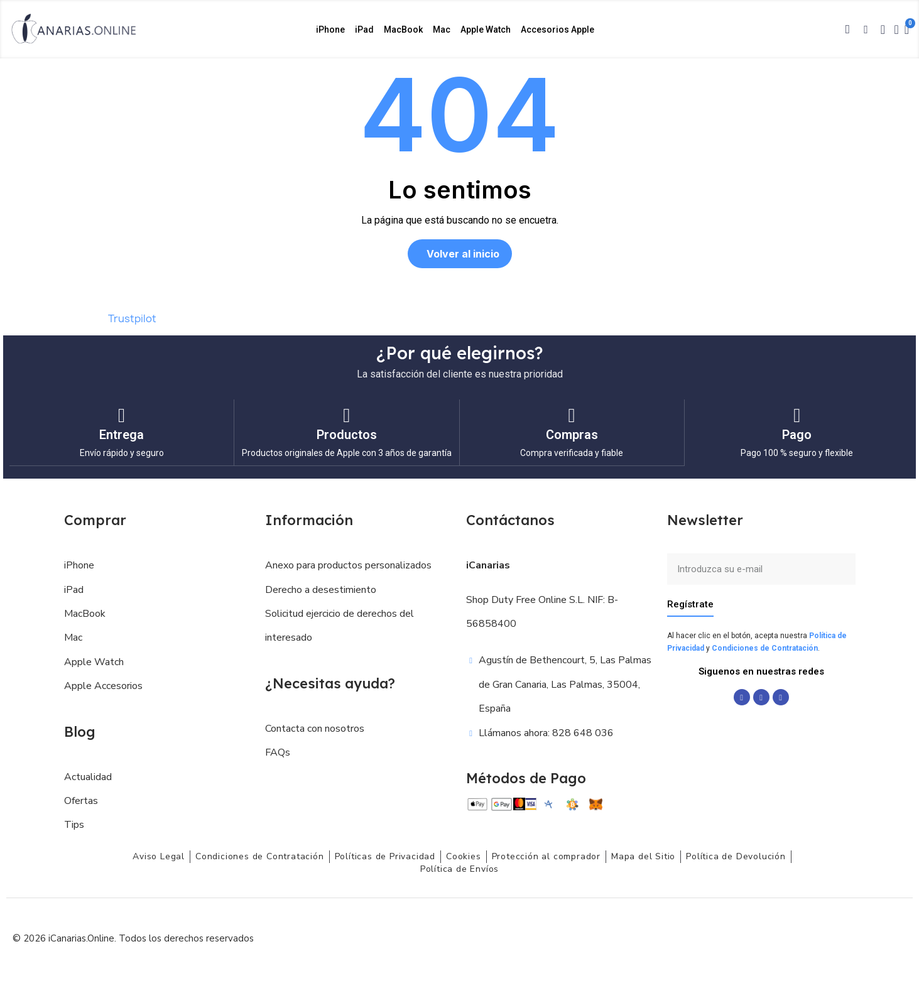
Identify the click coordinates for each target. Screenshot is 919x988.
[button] (847, 29)
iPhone (330, 29)
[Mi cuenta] (896, 29)
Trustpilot (132, 318)
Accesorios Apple (557, 29)
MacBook (403, 29)
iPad (364, 29)
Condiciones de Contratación (765, 647)
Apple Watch (485, 29)
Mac (441, 29)
